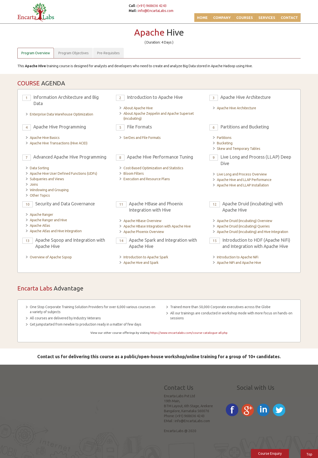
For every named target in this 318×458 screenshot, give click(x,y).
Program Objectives (73, 53)
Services (266, 18)
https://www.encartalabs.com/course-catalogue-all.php (189, 332)
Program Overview (35, 53)
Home (202, 18)
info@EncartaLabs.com (155, 11)
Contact (289, 18)
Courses (244, 18)
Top (309, 454)
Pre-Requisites (108, 53)
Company (222, 18)
